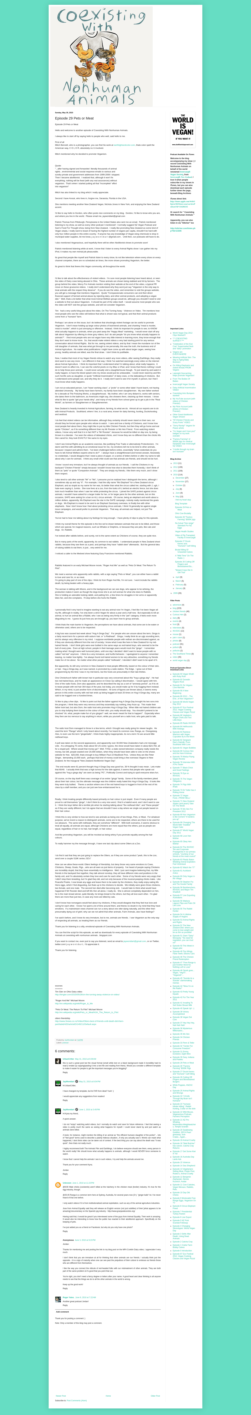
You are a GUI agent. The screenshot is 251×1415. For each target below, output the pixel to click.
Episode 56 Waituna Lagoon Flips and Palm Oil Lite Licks (184, 903)
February (180, 585)
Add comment (62, 1312)
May (178, 496)
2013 (175, 463)
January (179, 588)
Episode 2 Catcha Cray (182, 1242)
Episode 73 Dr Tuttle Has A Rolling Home (184, 791)
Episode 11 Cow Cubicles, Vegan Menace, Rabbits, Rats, (184, 1187)
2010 (175, 475)
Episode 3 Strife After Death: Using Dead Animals (182, 1236)
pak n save (177, 637)
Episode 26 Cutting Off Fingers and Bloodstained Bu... (184, 564)
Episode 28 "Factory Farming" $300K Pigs (182, 1067)
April (178, 577)
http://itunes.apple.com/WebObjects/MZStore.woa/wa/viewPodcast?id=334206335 (182, 204)
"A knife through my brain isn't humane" (183, 450)
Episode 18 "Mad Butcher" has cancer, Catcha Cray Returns (184, 1145)
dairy (175, 618)
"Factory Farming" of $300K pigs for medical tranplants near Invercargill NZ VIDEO (184, 442)
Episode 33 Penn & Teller (183, 1043)
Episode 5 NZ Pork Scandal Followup (181, 1221)
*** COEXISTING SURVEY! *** (180, 339)
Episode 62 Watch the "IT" (184, 867)
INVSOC (176, 631)
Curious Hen (178, 614)
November (180, 481)
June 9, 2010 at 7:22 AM (85, 1297)
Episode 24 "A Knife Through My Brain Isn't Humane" (182, 1098)
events (175, 621)
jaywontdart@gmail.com (134, 941)
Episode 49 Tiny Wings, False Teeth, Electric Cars (184, 952)
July (178, 489)
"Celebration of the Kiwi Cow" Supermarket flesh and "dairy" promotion (183, 346)
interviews (177, 628)
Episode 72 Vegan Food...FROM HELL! (181, 796)
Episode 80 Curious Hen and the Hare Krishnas (183, 752)
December (180, 478)
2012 (175, 467)
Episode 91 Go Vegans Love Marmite (182, 686)
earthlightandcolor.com (124, 145)
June (178, 493)
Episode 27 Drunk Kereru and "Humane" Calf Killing (185, 543)
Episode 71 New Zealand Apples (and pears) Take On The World (183, 803)
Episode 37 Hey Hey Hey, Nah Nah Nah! (184, 1024)
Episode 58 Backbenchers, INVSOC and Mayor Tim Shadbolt (184, 889)
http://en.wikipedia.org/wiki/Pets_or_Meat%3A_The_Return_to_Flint (86, 1012)
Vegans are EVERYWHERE (179, 353)
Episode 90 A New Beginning (180, 692)
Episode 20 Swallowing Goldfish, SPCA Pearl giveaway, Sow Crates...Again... (182, 1133)
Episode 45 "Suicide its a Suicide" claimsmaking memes (183, 980)
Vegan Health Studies (184, 531)
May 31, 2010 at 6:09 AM (85, 1059)
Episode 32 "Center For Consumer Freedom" (183, 1047)
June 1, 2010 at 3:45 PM (89, 1109)
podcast (65, 1043)
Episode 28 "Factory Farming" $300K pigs (185, 518)
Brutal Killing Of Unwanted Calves (184, 551)
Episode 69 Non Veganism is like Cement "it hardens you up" (184, 817)
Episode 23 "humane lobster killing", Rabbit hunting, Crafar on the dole (184, 1106)
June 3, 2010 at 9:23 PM (85, 1240)
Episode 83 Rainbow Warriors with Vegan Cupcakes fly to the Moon (183, 734)
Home (108, 1396)
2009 (175, 593)
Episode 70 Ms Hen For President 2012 (183, 810)
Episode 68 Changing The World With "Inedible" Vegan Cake (184, 824)
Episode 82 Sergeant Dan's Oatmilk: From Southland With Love (182, 742)
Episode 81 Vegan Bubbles (184, 748)
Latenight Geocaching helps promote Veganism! (183, 374)
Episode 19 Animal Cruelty (184, 1140)
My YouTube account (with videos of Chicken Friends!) (184, 401)
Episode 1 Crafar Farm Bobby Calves (182, 1246)
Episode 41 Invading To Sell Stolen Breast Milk (183, 1004)
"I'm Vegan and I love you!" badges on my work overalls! (184, 433)
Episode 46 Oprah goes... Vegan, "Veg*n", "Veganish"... (183, 972)
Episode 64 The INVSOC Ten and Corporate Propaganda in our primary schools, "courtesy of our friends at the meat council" (184, 852)
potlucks (176, 651)
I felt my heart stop (183, 500)
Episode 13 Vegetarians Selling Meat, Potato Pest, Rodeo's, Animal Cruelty (184, 1171)
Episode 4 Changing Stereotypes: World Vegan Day (184, 1228)
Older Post (155, 1396)
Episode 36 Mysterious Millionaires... (182, 1029)
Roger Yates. (68, 1297)
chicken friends (179, 611)
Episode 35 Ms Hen (181, 1034)
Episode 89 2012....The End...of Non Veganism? (183, 697)
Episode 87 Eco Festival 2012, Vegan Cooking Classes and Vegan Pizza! (184, 709)
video (175, 657)
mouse (175, 634)
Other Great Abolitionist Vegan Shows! (183, 415)
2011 (175, 471)
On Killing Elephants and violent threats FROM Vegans (183, 367)
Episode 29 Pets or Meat (183, 1063)
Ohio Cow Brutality (183, 513)
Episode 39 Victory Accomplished (181, 1013)
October (179, 485)
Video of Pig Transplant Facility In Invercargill (185, 536)
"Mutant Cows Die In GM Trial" (184, 571)
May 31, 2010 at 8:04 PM (89, 1081)
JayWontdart (68, 1081)
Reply (65, 1072)
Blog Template (181, 504)
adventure (177, 605)
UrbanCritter (68, 1059)
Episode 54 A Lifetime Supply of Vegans (182, 915)
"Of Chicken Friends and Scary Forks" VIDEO (183, 421)
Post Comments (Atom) (77, 1400)
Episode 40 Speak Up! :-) (183, 1008)
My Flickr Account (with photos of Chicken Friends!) (182, 408)
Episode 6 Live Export (182, 1217)
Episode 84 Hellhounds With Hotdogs (182, 727)
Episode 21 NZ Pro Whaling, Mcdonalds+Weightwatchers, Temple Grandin (184, 1123)
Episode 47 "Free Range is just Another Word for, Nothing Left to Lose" (184, 964)
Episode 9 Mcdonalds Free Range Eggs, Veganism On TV (184, 1200)
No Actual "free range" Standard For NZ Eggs (184, 525)
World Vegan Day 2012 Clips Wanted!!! (182, 334)
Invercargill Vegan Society (184, 384)
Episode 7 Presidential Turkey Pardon (182, 1213)
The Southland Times (182, 654)
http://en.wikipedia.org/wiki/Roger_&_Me (74, 1003)
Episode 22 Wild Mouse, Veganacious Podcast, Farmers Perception (183, 1114)
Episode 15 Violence (181, 1162)
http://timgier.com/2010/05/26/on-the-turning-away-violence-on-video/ (87, 994)
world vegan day (180, 660)
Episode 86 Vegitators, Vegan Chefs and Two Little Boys (182, 717)
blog (174, 608)
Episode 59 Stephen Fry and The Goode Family (183, 883)
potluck (176, 647)
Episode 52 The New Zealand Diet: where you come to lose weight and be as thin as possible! (183, 928)
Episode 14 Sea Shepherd (184, 1166)
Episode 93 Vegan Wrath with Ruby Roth (183, 675)
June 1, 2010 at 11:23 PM (83, 1183)
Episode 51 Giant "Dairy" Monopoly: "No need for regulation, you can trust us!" (183, 939)
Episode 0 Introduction (182, 1251)
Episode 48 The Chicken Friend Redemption (183, 958)
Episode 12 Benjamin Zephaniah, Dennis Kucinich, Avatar (182, 1179)
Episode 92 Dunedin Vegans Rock (181, 681)
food (174, 624)
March (179, 581)
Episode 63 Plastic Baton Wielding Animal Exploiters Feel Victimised (184, 862)
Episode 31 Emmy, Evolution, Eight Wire (181, 1053)
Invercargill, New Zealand (181, 177)
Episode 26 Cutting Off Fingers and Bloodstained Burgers (183, 1079)
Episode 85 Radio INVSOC (184, 723)
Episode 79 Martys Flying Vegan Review (183, 758)
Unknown (67, 1183)
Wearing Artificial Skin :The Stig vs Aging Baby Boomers (184, 359)
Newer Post (61, 1396)
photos (175, 641)
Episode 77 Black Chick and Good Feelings (183, 769)
